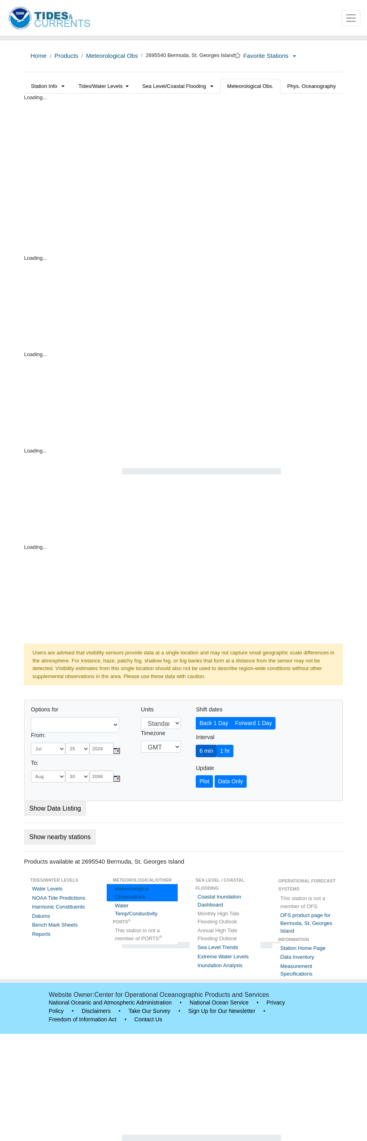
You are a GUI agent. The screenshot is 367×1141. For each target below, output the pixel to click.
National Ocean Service (219, 1002)
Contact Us (148, 1019)
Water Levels (47, 889)
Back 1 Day (213, 723)
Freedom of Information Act (83, 1019)
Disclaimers (96, 1011)
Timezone (153, 733)
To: (35, 763)
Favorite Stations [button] (269, 55)
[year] (101, 749)
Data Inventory (297, 957)
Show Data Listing (55, 808)
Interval (205, 737)
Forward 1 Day (253, 723)
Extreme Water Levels (223, 957)
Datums (41, 916)
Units (147, 709)
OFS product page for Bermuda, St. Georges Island (306, 923)
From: (38, 735)
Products (66, 55)
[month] (48, 749)
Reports (41, 934)
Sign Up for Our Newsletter (221, 1011)
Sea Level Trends (218, 947)
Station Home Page (303, 948)
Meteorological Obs (112, 55)
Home (38, 55)
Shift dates (209, 709)
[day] (77, 749)
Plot (204, 781)
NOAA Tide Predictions (58, 898)
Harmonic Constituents (58, 907)
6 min (206, 751)
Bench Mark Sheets (54, 925)
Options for (44, 709)
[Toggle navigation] (351, 18)
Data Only (230, 781)
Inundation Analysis (220, 965)
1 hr (225, 751)
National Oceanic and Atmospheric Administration (110, 1002)
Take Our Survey (149, 1011)
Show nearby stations (60, 836)
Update (205, 768)
